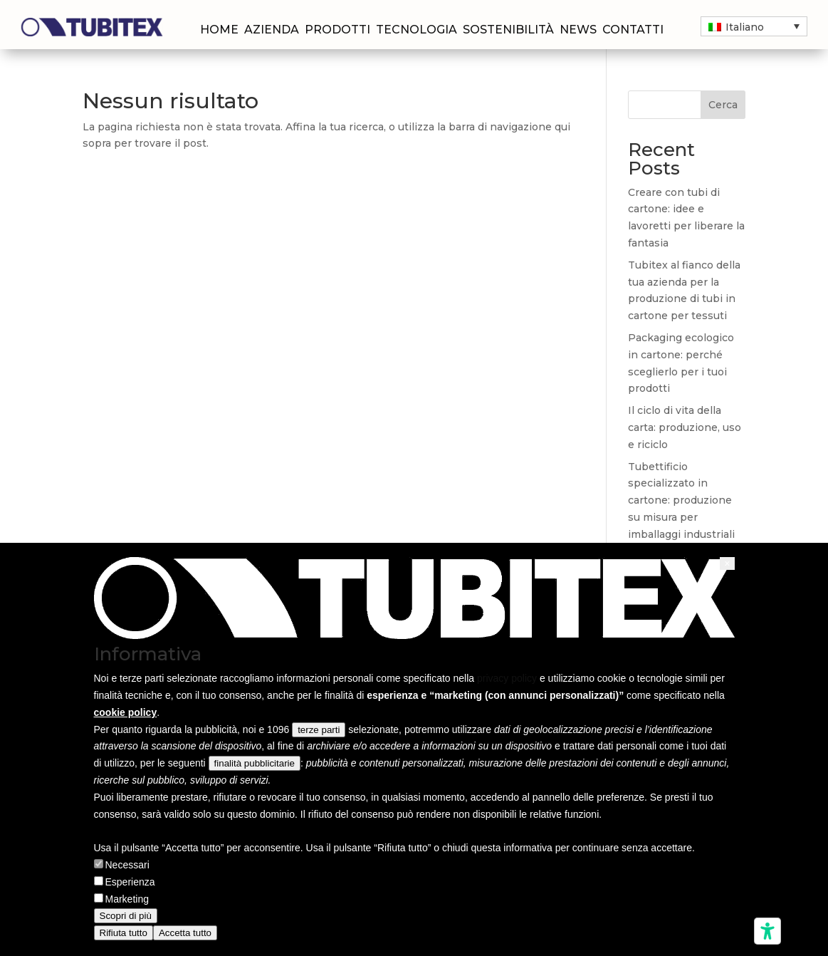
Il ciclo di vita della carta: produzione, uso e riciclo (684, 427)
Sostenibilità (508, 30)
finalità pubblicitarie (254, 763)
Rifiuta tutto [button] (123, 933)
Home (219, 30)
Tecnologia (416, 30)
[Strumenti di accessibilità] (767, 931)
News (578, 30)
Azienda (271, 30)
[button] (727, 563)
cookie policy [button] (125, 712)
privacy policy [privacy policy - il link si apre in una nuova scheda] (507, 678)
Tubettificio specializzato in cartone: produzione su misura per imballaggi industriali (681, 500)
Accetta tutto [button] (185, 933)
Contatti (633, 30)
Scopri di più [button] (126, 915)
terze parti (319, 729)
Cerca (723, 104)
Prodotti (337, 30)
